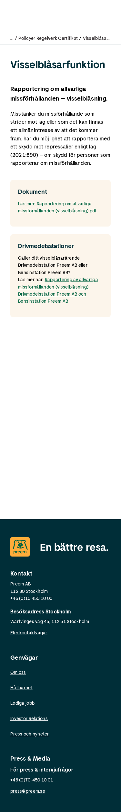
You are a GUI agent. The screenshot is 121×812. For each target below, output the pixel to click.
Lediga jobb (22, 703)
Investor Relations (29, 718)
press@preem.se (27, 791)
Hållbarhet (21, 687)
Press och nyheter (29, 733)
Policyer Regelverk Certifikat (48, 38)
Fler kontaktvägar (28, 632)
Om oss (18, 672)
